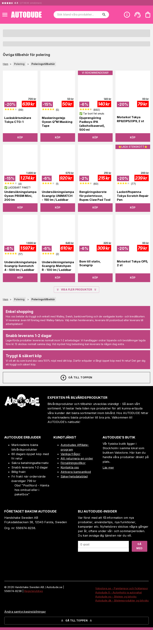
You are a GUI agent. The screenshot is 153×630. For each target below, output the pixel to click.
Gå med (139, 546)
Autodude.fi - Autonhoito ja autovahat (118, 592)
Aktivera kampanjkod (76, 472)
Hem (5, 64)
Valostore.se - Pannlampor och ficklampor (121, 588)
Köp (20, 137)
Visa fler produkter (76, 289)
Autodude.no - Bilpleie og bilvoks (115, 596)
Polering (19, 63)
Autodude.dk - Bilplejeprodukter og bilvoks (122, 600)
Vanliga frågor (70, 454)
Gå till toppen (76, 377)
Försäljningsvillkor (73, 463)
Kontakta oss (70, 467)
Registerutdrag (33, 591)
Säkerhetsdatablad (74, 476)
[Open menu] (5, 14)
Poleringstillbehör (43, 63)
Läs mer (108, 467)
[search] (104, 14)
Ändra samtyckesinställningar (25, 611)
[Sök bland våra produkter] (79, 14)
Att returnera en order (77, 458)
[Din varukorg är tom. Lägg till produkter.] (147, 14)
